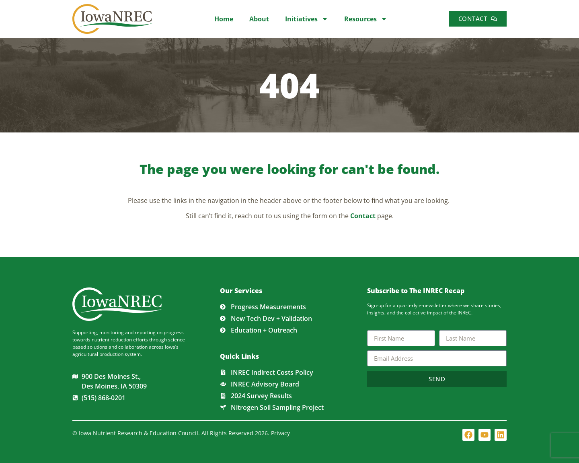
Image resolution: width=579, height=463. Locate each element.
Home (223, 18)
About (259, 18)
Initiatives (306, 19)
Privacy (280, 433)
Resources (365, 19)
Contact (363, 215)
